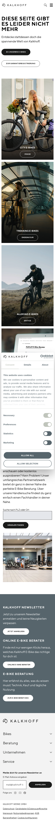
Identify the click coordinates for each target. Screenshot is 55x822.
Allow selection (27, 463)
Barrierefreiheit (10, 818)
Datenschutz (9, 809)
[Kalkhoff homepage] (14, 5)
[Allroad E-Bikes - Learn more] (27, 285)
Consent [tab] (9, 364)
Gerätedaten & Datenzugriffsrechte (31, 809)
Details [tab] (27, 364)
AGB (37, 813)
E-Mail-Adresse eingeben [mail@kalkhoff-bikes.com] (15, 777)
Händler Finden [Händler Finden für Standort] (15, 525)
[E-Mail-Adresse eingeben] (14, 784)
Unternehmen (27, 752)
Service (27, 761)
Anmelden (40, 785)
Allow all (27, 455)
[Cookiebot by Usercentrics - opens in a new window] (40, 357)
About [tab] (45, 364)
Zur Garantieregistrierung (20, 63)
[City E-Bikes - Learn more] (27, 119)
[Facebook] (24, 792)
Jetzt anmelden (15, 631)
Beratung (27, 743)
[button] (45, 5)
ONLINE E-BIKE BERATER (18, 665)
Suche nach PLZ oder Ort (16, 509)
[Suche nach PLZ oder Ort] (27, 515)
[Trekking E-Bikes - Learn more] (27, 202)
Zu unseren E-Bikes (16, 52)
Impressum (8, 813)
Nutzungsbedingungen (23, 813)
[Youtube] (20, 792)
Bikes (27, 734)
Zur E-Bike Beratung (18, 698)
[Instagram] (15, 792)
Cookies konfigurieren (27, 818)
